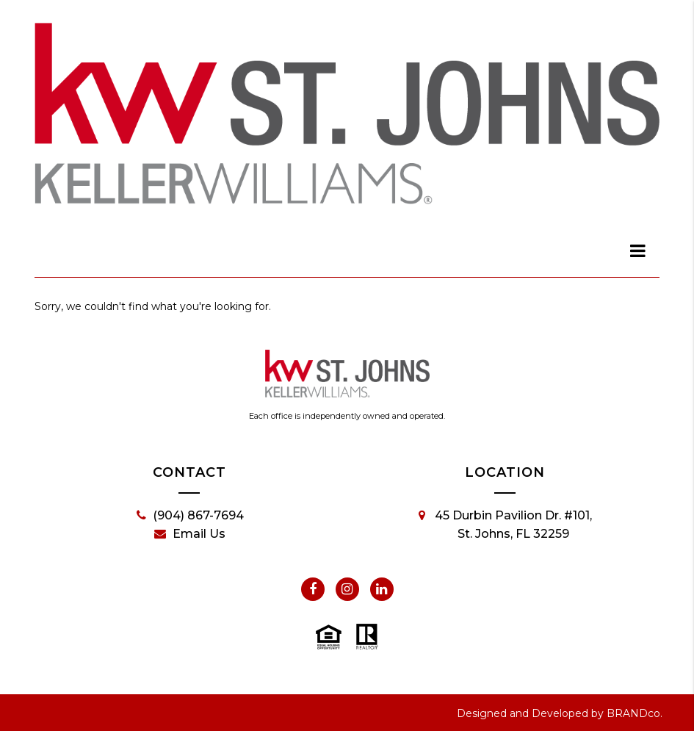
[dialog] (638, 250)
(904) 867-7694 (190, 515)
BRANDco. (634, 713)
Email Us (189, 534)
